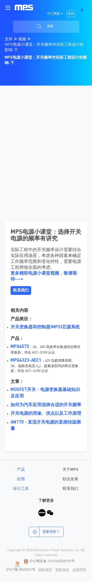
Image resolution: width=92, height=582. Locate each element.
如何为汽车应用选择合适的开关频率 (46, 405)
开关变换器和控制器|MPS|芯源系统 (45, 327)
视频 (22, 39)
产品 (21, 470)
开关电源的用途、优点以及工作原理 (46, 413)
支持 (9, 39)
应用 (21, 479)
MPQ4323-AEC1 (26, 360)
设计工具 (21, 489)
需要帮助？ (44, 532)
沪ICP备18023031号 (20, 569)
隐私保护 (45, 569)
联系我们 (70, 489)
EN (49, 13)
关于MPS (70, 470)
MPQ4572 (20, 347)
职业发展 (70, 479)
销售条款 (62, 569)
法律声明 (79, 569)
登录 (71, 13)
